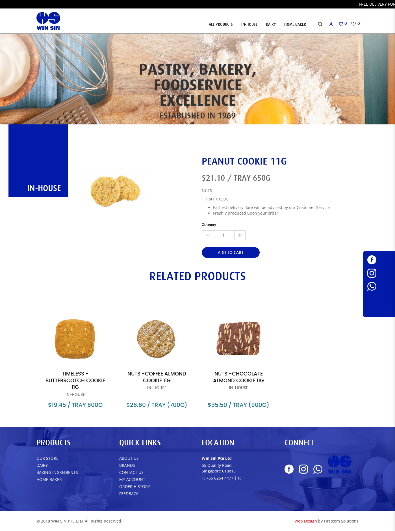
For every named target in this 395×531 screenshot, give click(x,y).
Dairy (42, 465)
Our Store (47, 458)
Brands (127, 465)
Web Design (305, 521)
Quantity (209, 224)
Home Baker (49, 479)
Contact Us (131, 472)
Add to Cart (231, 252)
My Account (132, 479)
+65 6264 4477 (219, 478)
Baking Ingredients (57, 472)
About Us (129, 458)
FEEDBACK (129, 493)
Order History (134, 486)
